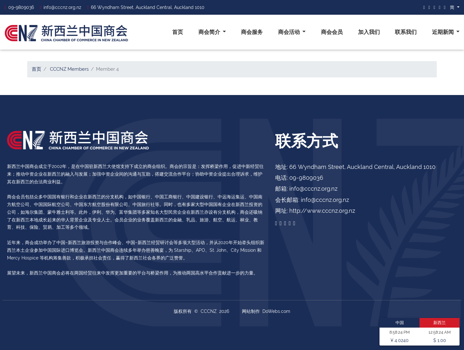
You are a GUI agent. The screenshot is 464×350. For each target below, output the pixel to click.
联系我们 (406, 32)
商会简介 (209, 32)
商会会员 (332, 32)
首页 (177, 32)
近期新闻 (443, 32)
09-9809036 (19, 7)
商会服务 (252, 32)
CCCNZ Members (69, 69)
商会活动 (289, 32)
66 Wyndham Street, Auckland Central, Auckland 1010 (145, 7)
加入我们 (369, 32)
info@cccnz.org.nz (60, 7)
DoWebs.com (276, 311)
